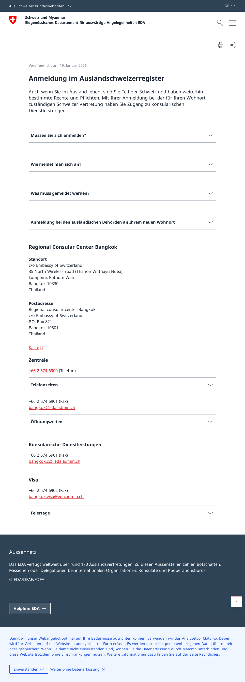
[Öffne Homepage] (77, 23)
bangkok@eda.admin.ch (52, 407)
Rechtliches (209, 654)
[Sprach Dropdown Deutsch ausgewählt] (229, 6)
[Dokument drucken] (221, 45)
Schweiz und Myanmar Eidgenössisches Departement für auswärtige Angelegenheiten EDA (85, 20)
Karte (34, 347)
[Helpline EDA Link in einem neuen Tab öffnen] (30, 608)
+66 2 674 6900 (43, 370)
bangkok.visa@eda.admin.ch (56, 496)
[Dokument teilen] (233, 45)
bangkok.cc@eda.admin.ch (54, 461)
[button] (236, 601)
